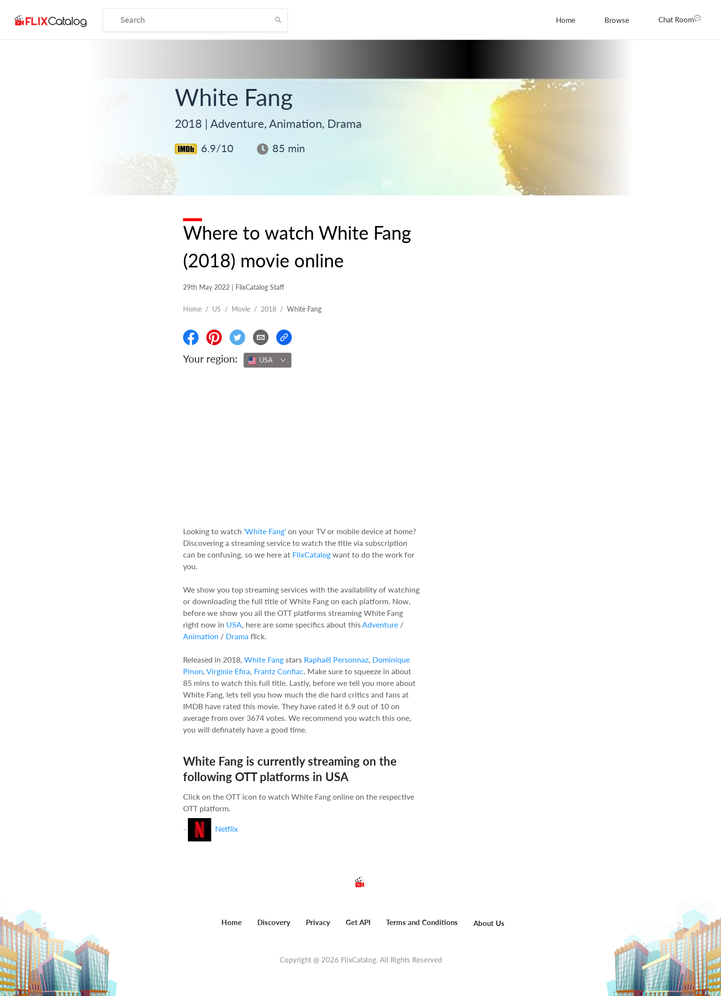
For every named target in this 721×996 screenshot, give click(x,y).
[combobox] (267, 360)
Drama (237, 636)
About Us (488, 923)
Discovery (273, 922)
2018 (268, 309)
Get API (358, 922)
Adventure (380, 624)
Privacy (318, 922)
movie (241, 309)
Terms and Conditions (422, 922)
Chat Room (679, 19)
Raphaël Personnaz (336, 659)
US (216, 309)
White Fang (264, 659)
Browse (616, 20)
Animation (200, 636)
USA (234, 624)
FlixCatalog (311, 554)
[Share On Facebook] (191, 337)
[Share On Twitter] (237, 337)
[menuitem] (565, 20)
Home (565, 20)
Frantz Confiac (278, 671)
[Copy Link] (284, 337)
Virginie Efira (228, 671)
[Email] (260, 337)
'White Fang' (265, 531)
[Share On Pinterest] (214, 337)
